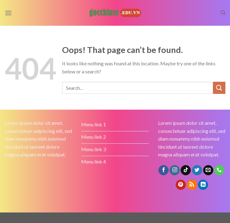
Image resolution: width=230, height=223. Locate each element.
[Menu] (8, 12)
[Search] (223, 13)
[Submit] (219, 88)
